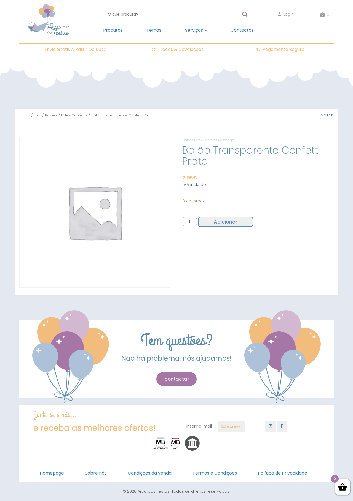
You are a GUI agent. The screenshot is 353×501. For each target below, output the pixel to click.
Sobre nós (96, 473)
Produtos (113, 30)
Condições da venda (150, 473)
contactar (177, 379)
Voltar (327, 115)
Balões (51, 115)
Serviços (196, 30)
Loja (37, 115)
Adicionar (225, 221)
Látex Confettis (74, 115)
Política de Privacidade (282, 473)
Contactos (242, 30)
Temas (153, 30)
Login (286, 14)
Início (25, 115)
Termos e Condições (214, 473)
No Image (226, 140)
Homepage (52, 473)
